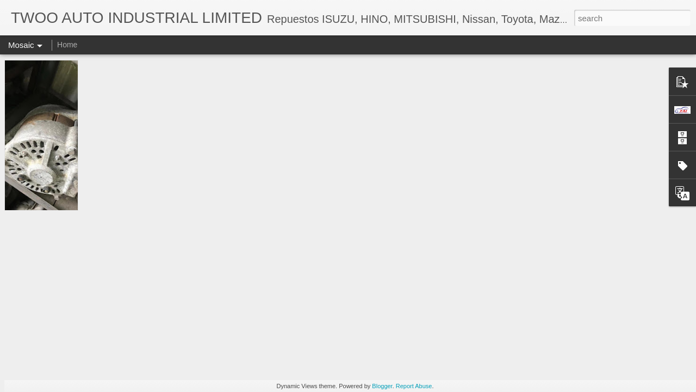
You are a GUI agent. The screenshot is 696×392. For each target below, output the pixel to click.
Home (67, 44)
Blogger (382, 386)
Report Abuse (414, 386)
